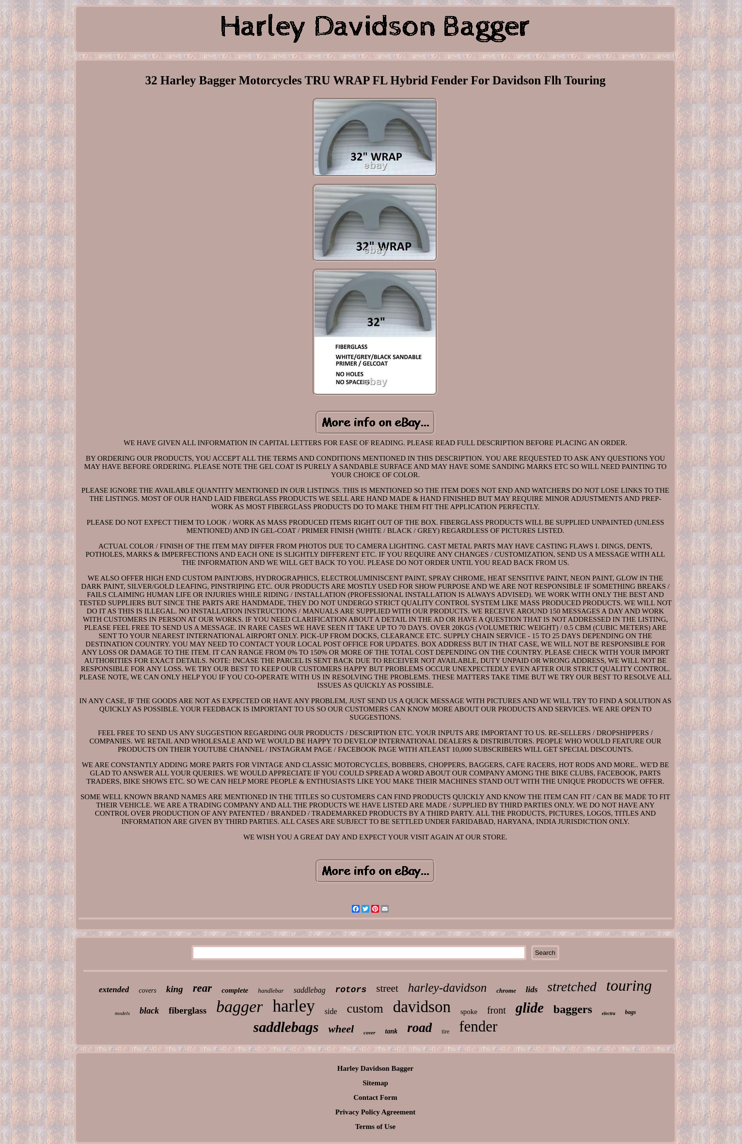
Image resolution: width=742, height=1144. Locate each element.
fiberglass (187, 1010)
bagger (239, 1006)
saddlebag (310, 990)
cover (369, 1032)
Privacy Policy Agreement (375, 1112)
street (387, 988)
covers (148, 990)
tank (391, 1031)
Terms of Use (375, 1126)
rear (202, 988)
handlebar (271, 990)
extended (114, 989)
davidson (422, 1006)
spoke (468, 1011)
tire (445, 1031)
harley (293, 1006)
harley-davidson (447, 987)
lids (532, 989)
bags (630, 1012)
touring (629, 985)
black (149, 1010)
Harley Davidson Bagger (375, 1068)
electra (609, 1013)
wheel (341, 1029)
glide (530, 1007)
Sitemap (375, 1083)
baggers (572, 1009)
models (122, 1013)
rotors (350, 990)
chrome (506, 990)
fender (478, 1026)
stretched (572, 986)
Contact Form (375, 1097)
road (419, 1027)
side (331, 1011)
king (174, 989)
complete (234, 990)
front (496, 1010)
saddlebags (286, 1027)
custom (365, 1008)
